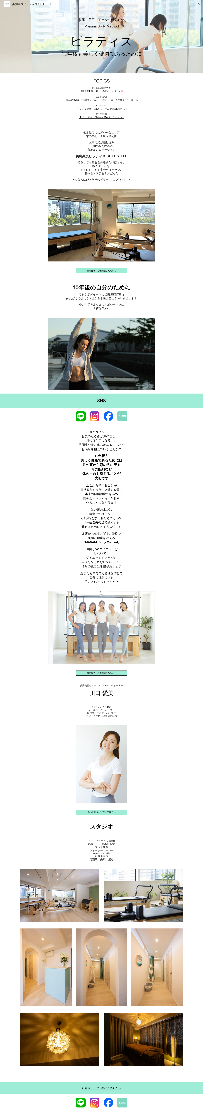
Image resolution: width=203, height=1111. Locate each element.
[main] (101, 37)
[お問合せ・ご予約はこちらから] (101, 270)
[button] (199, 4)
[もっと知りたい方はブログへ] (101, 812)
